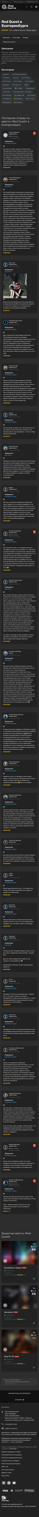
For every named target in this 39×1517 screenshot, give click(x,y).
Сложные (16, 77)
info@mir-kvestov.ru (11, 1428)
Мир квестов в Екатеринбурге (19, 1393)
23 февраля (18, 98)
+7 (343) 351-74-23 (11, 1424)
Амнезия (8, 1312)
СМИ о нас (5, 1466)
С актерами (6, 77)
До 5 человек (7, 81)
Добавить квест (7, 1472)
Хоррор (26, 85)
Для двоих (6, 85)
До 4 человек (18, 81)
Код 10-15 (8, 186)
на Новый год (7, 98)
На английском (7, 88)
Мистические (7, 102)
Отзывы (25, 37)
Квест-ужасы (30, 98)
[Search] (27, 6)
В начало (19, 1400)
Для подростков (19, 95)
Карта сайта (5, 1475)
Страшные (6, 74)
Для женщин (31, 95)
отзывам (31, 30)
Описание (6, 37)
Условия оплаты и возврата (10, 1460)
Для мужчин (18, 102)
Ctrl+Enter (13, 1448)
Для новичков (7, 95)
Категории (16, 37)
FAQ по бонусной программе (11, 1463)
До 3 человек (29, 81)
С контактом (6, 91)
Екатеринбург (18, 1)
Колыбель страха (10, 143)
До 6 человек (26, 77)
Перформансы (30, 88)
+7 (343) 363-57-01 (31, 1)
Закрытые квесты (9, 42)
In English (18, 88)
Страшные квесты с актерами (22, 91)
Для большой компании (19, 74)
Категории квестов (8, 1469)
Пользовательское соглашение (12, 1455)
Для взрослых (16, 85)
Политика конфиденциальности (12, 1457)
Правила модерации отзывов (11, 1452)
